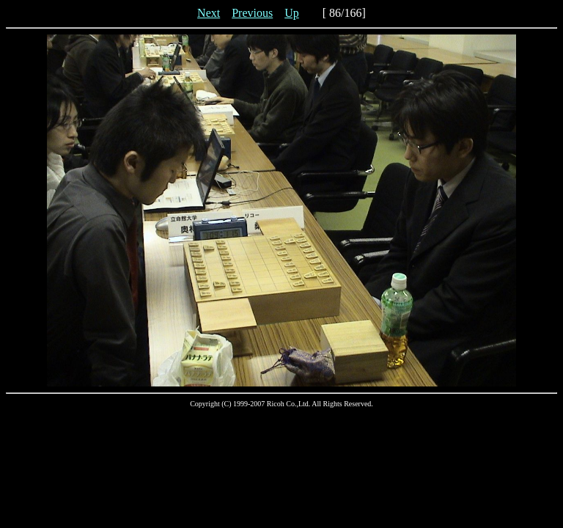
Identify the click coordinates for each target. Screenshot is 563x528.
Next (208, 13)
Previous (252, 13)
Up (291, 13)
